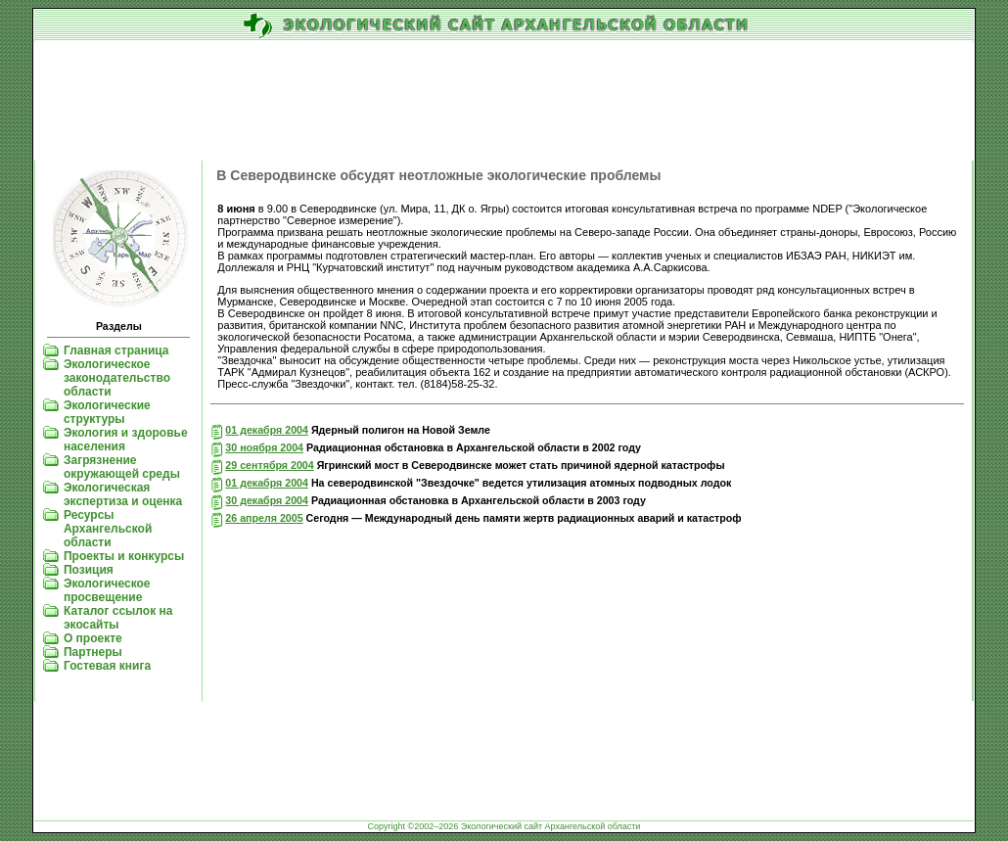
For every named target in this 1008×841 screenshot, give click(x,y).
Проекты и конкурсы (124, 556)
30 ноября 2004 (264, 447)
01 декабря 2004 (266, 430)
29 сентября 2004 (269, 465)
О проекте (93, 638)
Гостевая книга (107, 666)
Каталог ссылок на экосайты (118, 617)
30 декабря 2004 (266, 500)
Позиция (89, 570)
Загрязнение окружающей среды (122, 467)
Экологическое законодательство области (117, 377)
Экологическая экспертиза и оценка (123, 494)
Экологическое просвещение (107, 590)
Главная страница (116, 350)
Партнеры (93, 652)
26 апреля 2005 (263, 518)
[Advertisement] (503, 102)
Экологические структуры (107, 412)
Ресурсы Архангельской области (108, 528)
